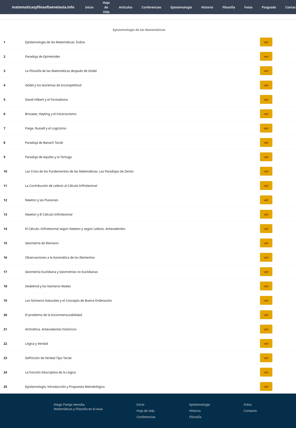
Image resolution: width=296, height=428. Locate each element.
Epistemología (181, 7)
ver (266, 42)
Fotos (248, 7)
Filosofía (228, 7)
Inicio (89, 7)
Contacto (250, 411)
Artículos (125, 7)
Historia (207, 7)
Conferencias (151, 7)
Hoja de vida (145, 411)
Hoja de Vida (106, 7)
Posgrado (269, 7)
